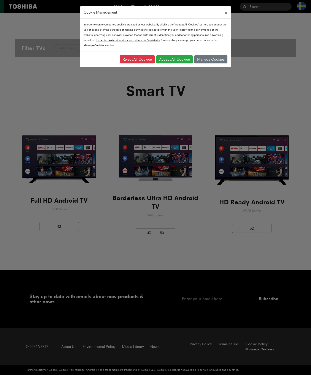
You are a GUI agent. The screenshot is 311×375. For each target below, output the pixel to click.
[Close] (226, 12)
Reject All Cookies (137, 59)
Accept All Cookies (174, 59)
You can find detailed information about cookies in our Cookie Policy (128, 40)
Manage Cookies (211, 59)
